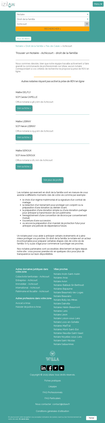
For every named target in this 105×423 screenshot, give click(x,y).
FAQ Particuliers (53, 398)
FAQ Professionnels (52, 392)
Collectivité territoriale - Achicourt (32, 276)
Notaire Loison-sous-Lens (67, 318)
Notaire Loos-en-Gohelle (66, 322)
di (16, 21)
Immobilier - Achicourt (27, 284)
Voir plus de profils (52, 180)
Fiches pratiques (52, 380)
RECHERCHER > (52, 29)
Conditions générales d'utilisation (52, 411)
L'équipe (52, 386)
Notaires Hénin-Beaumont (67, 307)
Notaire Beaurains (62, 296)
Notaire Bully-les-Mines (65, 300)
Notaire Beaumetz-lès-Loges (68, 292)
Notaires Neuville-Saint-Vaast (68, 333)
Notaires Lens (61, 311)
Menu (98, 4)
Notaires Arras (61, 277)
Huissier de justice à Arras (28, 307)
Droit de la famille (34, 46)
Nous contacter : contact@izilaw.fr (52, 404)
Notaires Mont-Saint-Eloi (66, 329)
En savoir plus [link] (24, 419)
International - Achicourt (28, 287)
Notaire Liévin (60, 314)
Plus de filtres (23, 39)
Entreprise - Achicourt (26, 280)
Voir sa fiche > (24, 108)
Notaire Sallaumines (64, 344)
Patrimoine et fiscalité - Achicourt (32, 291)
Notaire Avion (60, 281)
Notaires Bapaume (63, 288)
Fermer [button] (91, 418)
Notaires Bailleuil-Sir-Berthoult (69, 285)
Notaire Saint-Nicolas (64, 340)
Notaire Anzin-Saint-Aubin (67, 274)
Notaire (19, 46)
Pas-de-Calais (53, 46)
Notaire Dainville (62, 303)
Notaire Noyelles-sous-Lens (68, 337)
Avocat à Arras (23, 303)
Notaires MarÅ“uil (62, 325)
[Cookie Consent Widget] (52, 418)
